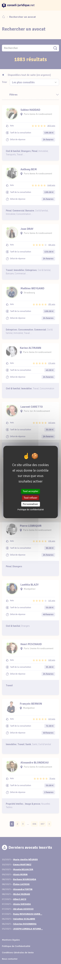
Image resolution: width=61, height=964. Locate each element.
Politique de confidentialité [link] (30, 509)
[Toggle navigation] (55, 5)
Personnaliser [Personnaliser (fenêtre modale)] (30, 504)
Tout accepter (30, 491)
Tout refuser (30, 497)
